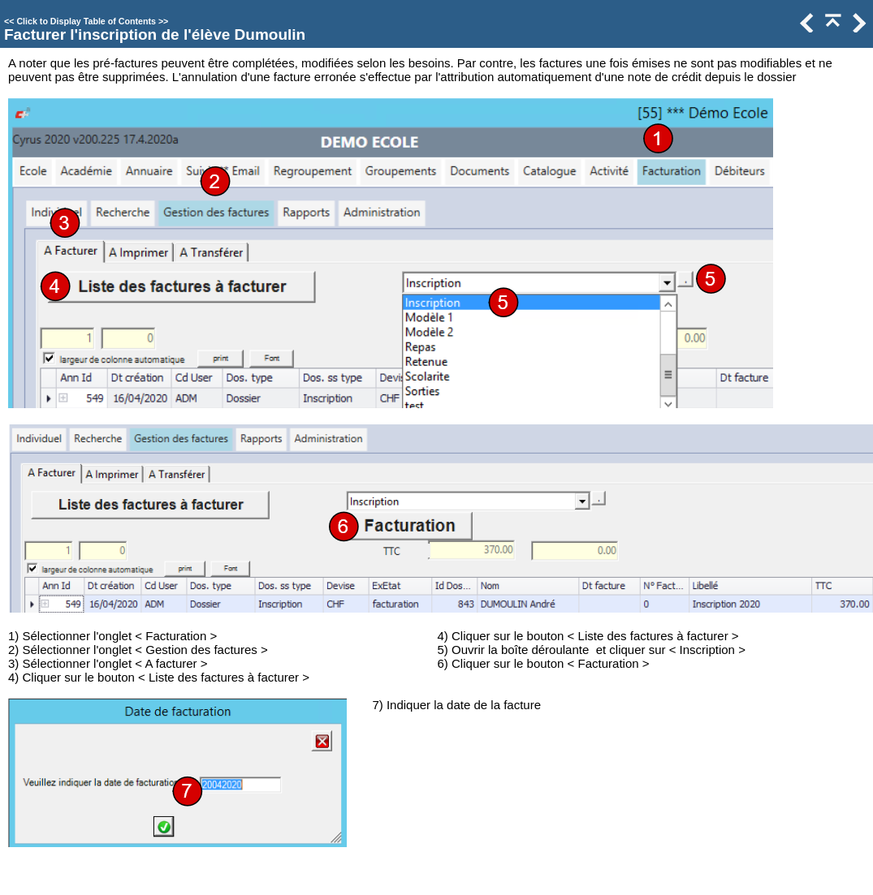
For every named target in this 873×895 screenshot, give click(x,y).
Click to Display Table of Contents (86, 21)
